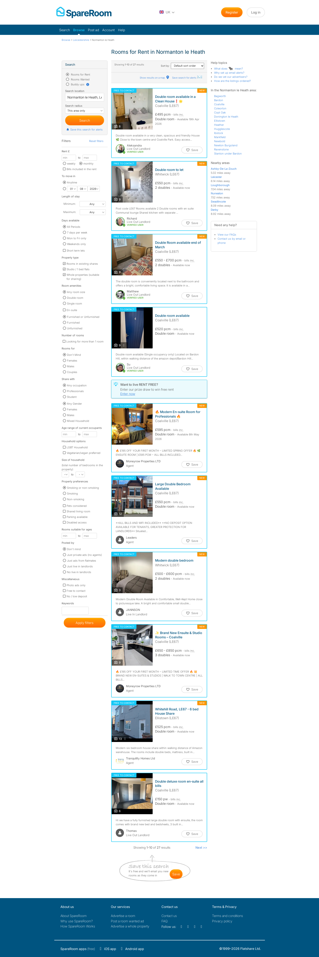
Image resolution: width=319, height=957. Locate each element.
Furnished (73, 322)
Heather (219, 124)
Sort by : (182, 65)
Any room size (76, 292)
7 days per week (77, 232)
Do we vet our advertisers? (230, 76)
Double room (75, 297)
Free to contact (76, 590)
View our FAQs (227, 234)
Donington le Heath (226, 116)
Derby (214, 209)
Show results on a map (155, 77)
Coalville (219, 104)
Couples (72, 372)
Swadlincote (218, 201)
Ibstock (218, 133)
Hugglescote (222, 128)
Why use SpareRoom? (76, 921)
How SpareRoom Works (77, 926)
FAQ (164, 921)
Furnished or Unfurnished (83, 316)
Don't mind (74, 549)
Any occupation (77, 385)
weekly (71, 163)
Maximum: (69, 212)
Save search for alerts (187, 77)
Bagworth (220, 96)
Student (72, 396)
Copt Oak (220, 112)
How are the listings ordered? (232, 80)
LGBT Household (77, 447)
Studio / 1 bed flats (78, 269)
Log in (255, 12)
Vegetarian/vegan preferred (83, 452)
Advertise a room (123, 916)
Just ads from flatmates (81, 560)
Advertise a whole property (130, 926)
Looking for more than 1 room (84, 341)
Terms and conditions (227, 916)
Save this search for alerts (84, 129)
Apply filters (84, 623)
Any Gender (74, 403)
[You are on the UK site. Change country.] (167, 12)
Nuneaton (217, 193)
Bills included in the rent (81, 169)
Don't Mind (74, 354)
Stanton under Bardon (228, 153)
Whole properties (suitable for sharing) (83, 276)
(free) (77, 949)
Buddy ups (80, 84)
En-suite (72, 310)
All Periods (73, 226)
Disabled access (77, 522)
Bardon (218, 100)
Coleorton (220, 108)
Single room (74, 303)
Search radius (73, 105)
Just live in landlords (80, 566)
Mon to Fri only (76, 238)
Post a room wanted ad (127, 921)
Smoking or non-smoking (83, 487)
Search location (74, 91)
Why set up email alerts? (229, 72)
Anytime (72, 182)
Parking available (77, 517)
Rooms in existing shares (82, 263)
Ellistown (219, 120)
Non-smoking (75, 499)
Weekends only (76, 244)
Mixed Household (78, 420)
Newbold (219, 141)
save (176, 874)
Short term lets (76, 250)
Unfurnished (74, 328)
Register (232, 12)
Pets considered (77, 505)
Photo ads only (76, 585)
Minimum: (70, 203)
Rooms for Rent (80, 74)
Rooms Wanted (80, 79)
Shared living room (78, 511)
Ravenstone (221, 149)
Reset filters (96, 141)
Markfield (220, 137)
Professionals (75, 391)
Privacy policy (222, 921)
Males (70, 366)
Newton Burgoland (225, 145)
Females (72, 360)
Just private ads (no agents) (84, 554)
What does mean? (228, 68)
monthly (88, 163)
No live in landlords (79, 572)
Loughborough (220, 185)
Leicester (216, 177)
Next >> (201, 847)
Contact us (169, 916)
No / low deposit (77, 596)
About (73, 916)
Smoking (72, 493)
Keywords (68, 604)
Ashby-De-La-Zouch (224, 168)
